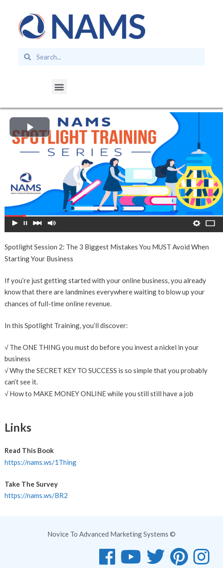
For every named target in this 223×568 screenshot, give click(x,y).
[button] (59, 86)
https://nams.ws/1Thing (40, 462)
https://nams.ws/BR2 (36, 495)
